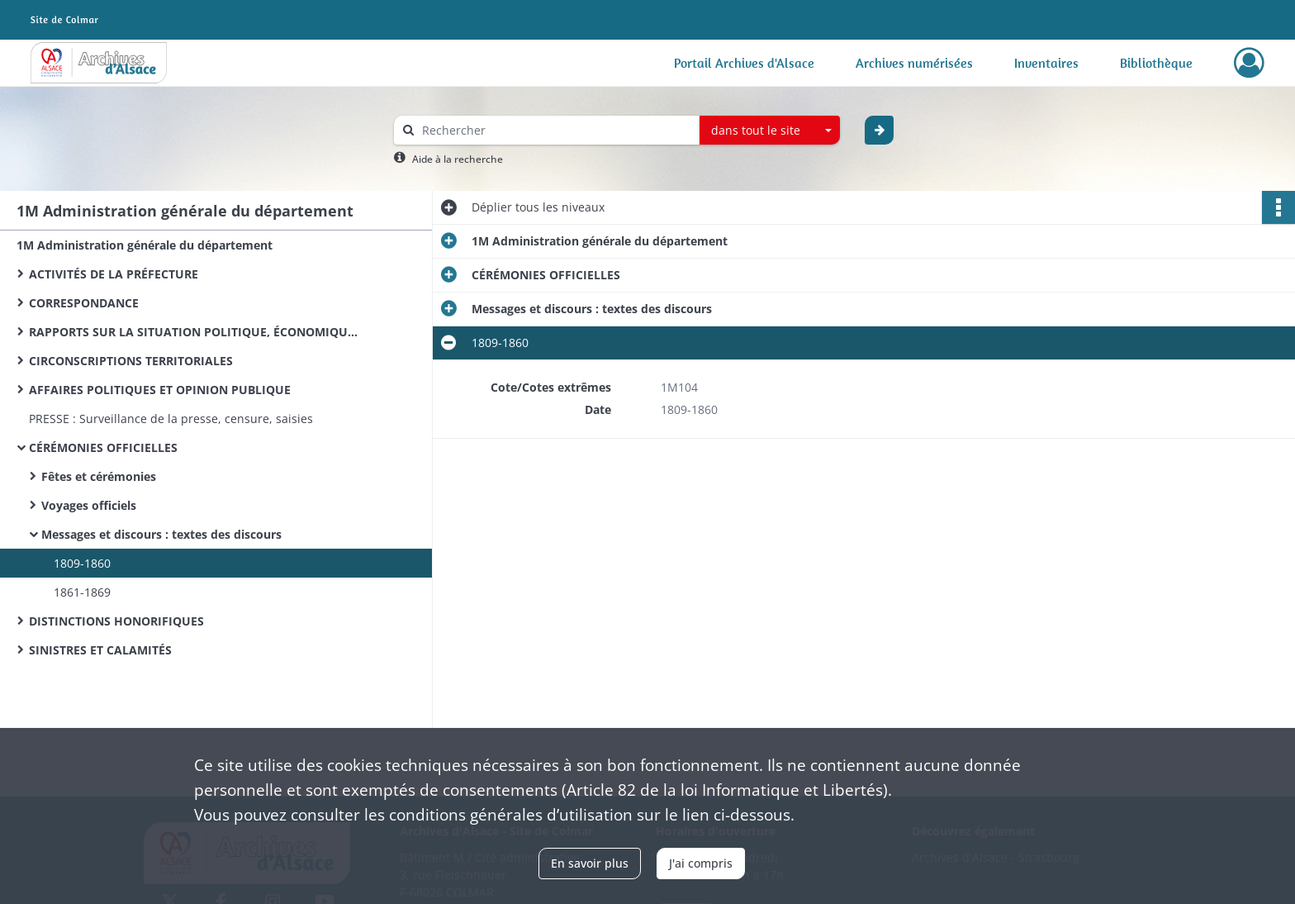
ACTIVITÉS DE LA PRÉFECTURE (113, 274)
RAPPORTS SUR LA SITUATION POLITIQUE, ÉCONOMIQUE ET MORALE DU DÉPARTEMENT (194, 332)
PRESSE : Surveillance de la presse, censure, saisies (171, 418)
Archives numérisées (914, 63)
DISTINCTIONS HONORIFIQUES (116, 621)
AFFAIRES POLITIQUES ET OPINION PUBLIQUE (160, 389)
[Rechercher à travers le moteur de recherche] (555, 130)
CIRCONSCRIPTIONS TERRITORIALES (131, 361)
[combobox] (770, 130)
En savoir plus (590, 863)
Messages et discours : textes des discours (161, 534)
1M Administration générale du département (145, 245)
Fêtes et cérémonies (98, 476)
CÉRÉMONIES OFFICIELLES (103, 447)
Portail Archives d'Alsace (744, 63)
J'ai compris (701, 863)
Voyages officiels (88, 505)
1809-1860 (82, 563)
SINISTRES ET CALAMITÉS (100, 650)
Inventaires (1046, 63)
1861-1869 (82, 592)
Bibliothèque (1156, 63)
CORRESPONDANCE (84, 303)
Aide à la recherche (457, 159)
